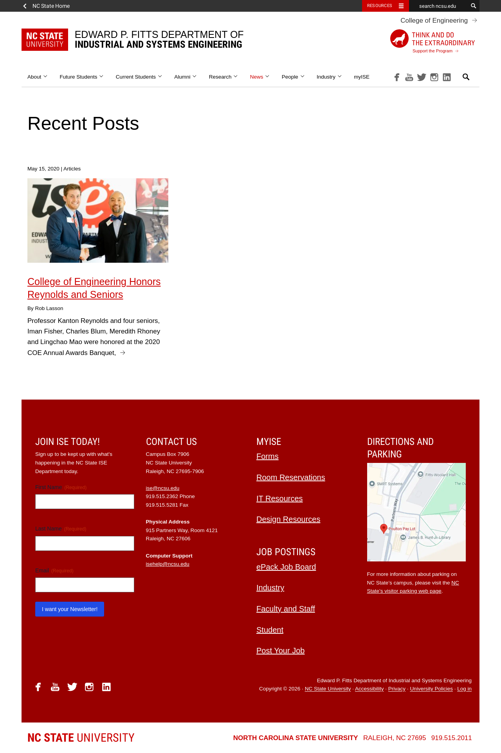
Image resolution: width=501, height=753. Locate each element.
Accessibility (369, 689)
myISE (361, 77)
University (81, 737)
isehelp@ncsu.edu (167, 564)
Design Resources (288, 519)
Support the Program (432, 41)
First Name (61, 487)
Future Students (82, 77)
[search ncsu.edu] (438, 6)
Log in (464, 689)
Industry (329, 77)
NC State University (328, 689)
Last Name (60, 528)
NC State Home (51, 6)
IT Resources (279, 498)
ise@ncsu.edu (163, 488)
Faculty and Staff (285, 608)
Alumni (185, 77)
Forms (267, 456)
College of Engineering (434, 20)
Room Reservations (290, 477)
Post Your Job (280, 650)
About (37, 77)
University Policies (431, 689)
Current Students (139, 77)
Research (223, 77)
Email (54, 570)
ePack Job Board (286, 567)
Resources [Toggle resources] (379, 5)
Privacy (396, 689)
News (260, 77)
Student (269, 630)
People (293, 77)
